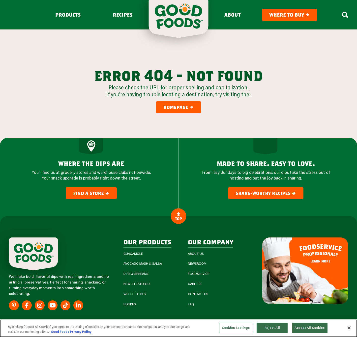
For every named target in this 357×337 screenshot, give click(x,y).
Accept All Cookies (310, 328)
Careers (195, 284)
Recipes (123, 15)
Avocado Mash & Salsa (142, 263)
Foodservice (198, 274)
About (232, 15)
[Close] (349, 327)
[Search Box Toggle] (345, 15)
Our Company (210, 242)
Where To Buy (134, 294)
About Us (196, 254)
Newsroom (197, 263)
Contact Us (198, 294)
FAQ (191, 304)
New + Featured (136, 284)
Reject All (272, 328)
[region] (178, 328)
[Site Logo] (33, 253)
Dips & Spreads (135, 274)
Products (68, 15)
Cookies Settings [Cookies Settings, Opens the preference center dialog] (236, 328)
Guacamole (133, 254)
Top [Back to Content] (178, 216)
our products (147, 242)
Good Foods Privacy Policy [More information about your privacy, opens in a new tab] (71, 332)
